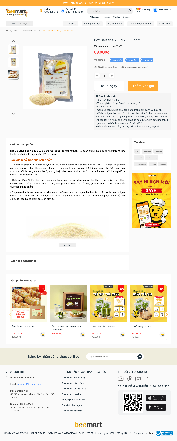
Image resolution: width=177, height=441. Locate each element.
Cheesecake (140, 164)
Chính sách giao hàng (73, 383)
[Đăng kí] (140, 356)
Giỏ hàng (143, 9)
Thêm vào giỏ (143, 86)
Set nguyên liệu (92, 23)
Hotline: (22, 377)
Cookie (116, 17)
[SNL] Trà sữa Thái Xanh (103, 326)
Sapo (151, 433)
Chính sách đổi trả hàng (74, 388)
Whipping (94, 17)
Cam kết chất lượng (72, 405)
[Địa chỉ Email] (115, 356)
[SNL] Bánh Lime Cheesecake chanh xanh (66, 328)
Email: (25, 384)
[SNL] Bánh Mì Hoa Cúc (23, 326)
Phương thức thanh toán (74, 399)
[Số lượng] (104, 76)
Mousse (163, 164)
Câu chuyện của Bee (141, 23)
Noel (137, 151)
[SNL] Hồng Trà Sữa (141, 326)
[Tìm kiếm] (129, 10)
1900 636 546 (51, 12)
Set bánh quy (151, 158)
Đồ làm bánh (115, 23)
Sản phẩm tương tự (23, 280)
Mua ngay (109, 86)
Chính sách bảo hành (72, 394)
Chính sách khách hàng (74, 377)
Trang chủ (70, 23)
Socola (126, 17)
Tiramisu (106, 17)
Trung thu (147, 151)
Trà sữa (153, 164)
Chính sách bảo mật (72, 410)
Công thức (164, 23)
